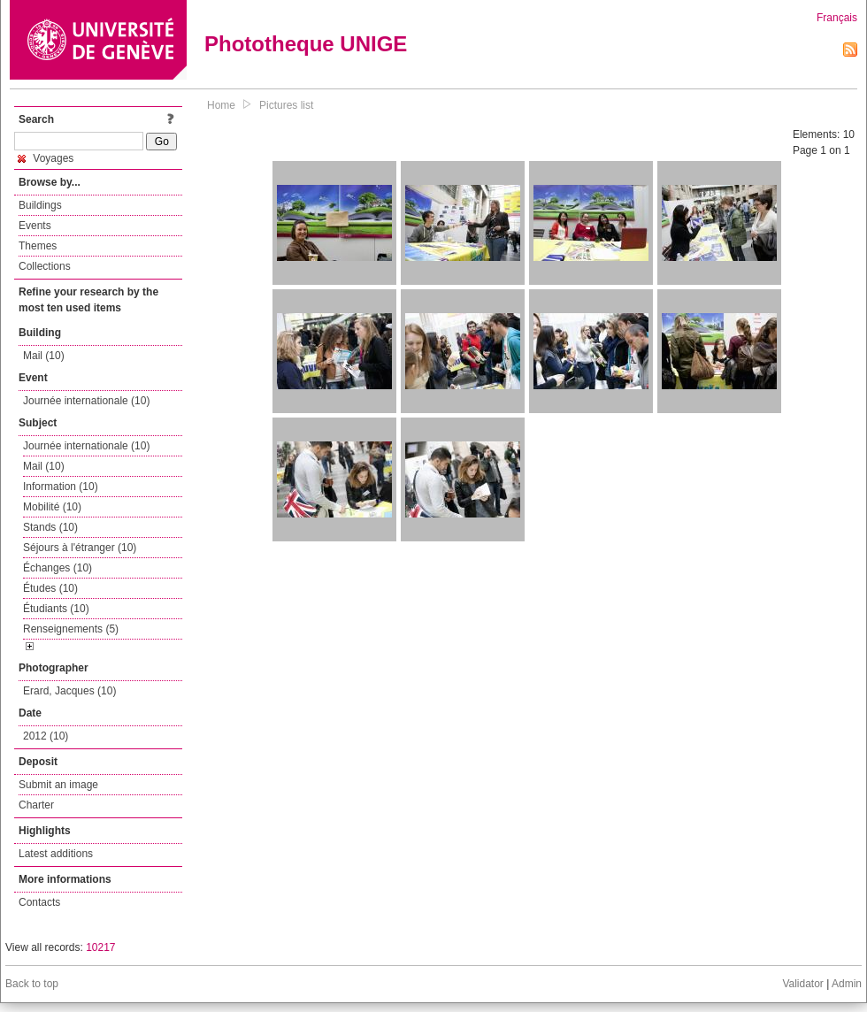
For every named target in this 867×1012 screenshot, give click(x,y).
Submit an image (58, 784)
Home (221, 105)
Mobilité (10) (52, 507)
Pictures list (286, 105)
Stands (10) (50, 527)
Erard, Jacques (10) (69, 691)
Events (35, 225)
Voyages (45, 158)
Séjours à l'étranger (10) (79, 547)
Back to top (31, 984)
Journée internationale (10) (86, 401)
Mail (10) (44, 355)
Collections (45, 266)
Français (837, 18)
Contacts (39, 902)
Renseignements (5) (71, 629)
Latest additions (56, 853)
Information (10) (60, 486)
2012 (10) (45, 736)
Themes (38, 246)
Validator (802, 984)
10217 (100, 947)
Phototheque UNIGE (305, 44)
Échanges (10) (57, 568)
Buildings (40, 205)
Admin (847, 984)
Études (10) (50, 588)
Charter (36, 805)
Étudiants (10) (56, 608)
